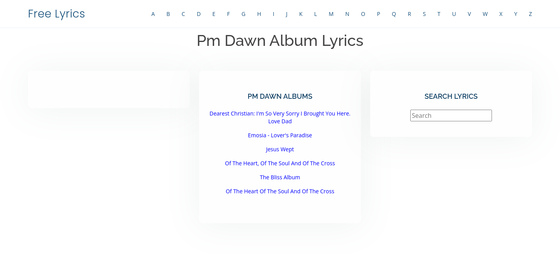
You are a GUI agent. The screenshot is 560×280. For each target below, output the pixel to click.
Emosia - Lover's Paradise (280, 135)
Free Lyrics (56, 13)
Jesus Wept (280, 149)
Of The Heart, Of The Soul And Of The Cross (280, 163)
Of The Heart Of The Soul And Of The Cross (280, 191)
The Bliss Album (280, 177)
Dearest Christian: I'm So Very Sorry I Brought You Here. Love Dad (280, 117)
